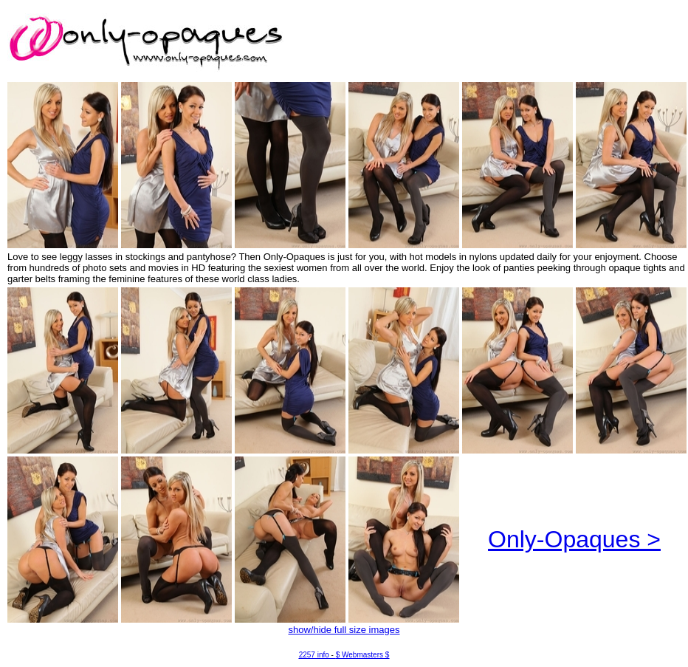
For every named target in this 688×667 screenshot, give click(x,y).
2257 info (314, 655)
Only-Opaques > (574, 539)
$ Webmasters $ (363, 655)
